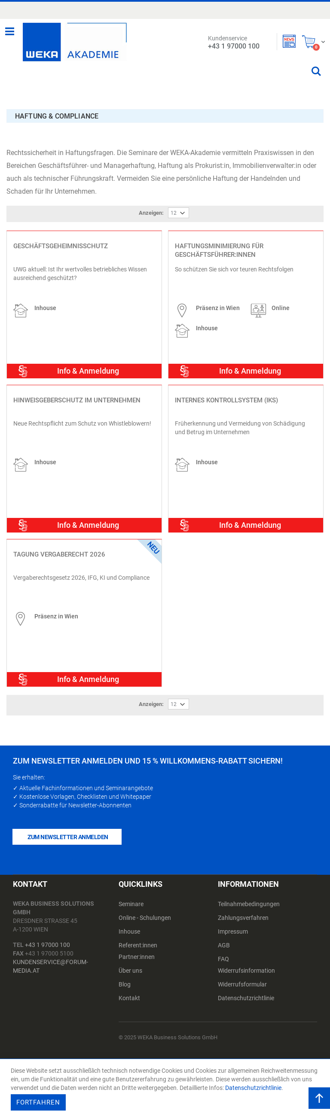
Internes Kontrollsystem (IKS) (226, 394)
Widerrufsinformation (246, 965)
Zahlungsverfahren (243, 912)
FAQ (223, 953)
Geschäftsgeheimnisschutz (60, 240)
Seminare (131, 898)
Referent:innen (138, 939)
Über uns (130, 965)
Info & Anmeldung (88, 364)
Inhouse (129, 925)
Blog (125, 978)
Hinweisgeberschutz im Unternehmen (77, 394)
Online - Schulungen (145, 912)
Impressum (233, 925)
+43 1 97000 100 (47, 939)
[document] (166, 1089)
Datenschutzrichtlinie (246, 992)
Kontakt (129, 992)
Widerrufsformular (242, 978)
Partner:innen (137, 951)
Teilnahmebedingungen (249, 898)
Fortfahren (38, 1102)
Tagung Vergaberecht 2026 (59, 548)
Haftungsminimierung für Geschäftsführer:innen (219, 244)
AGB (224, 939)
